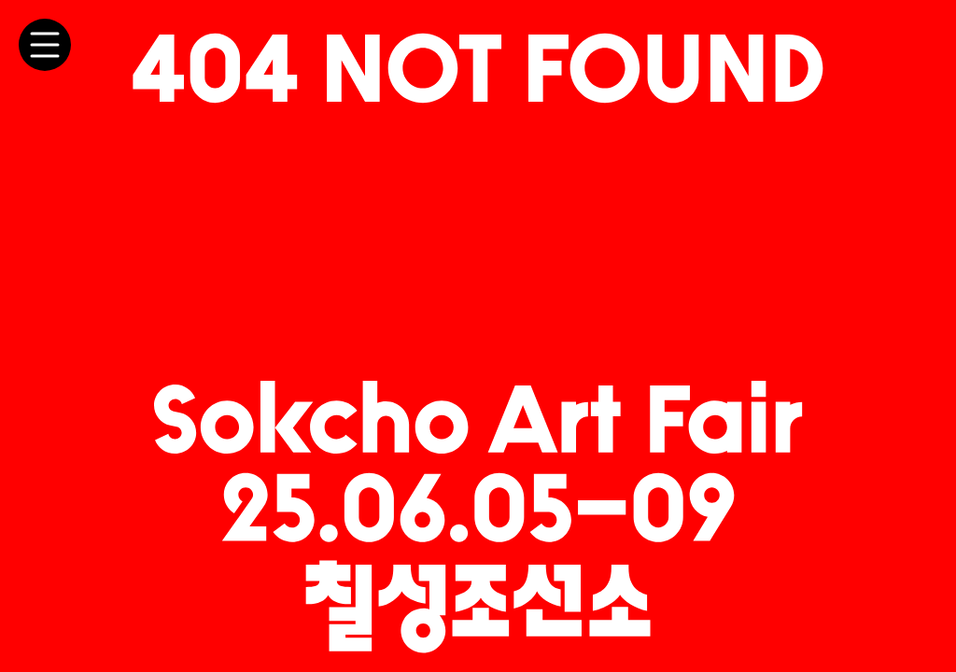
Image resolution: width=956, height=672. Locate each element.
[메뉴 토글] (45, 45)
